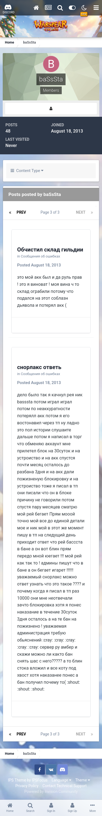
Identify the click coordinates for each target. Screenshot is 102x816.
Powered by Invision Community (51, 791)
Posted (39, 265)
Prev (21, 212)
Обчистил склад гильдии (50, 249)
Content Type (27, 170)
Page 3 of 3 (51, 212)
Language (61, 780)
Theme (82, 780)
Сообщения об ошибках (40, 256)
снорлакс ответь (39, 367)
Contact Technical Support (64, 786)
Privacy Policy (26, 786)
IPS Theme (17, 780)
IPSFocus (40, 780)
